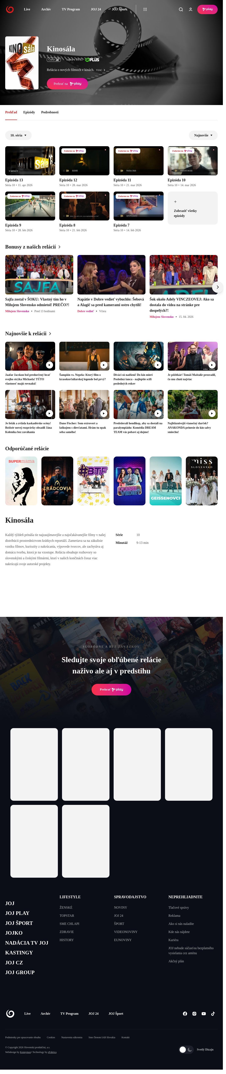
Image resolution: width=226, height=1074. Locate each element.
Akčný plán (176, 961)
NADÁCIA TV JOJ (26, 943)
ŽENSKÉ (66, 907)
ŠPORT (119, 924)
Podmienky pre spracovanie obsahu (23, 1037)
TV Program (71, 9)
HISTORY (67, 940)
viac (101, 70)
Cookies (51, 1037)
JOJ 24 (96, 9)
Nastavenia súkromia (71, 1037)
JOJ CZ (14, 962)
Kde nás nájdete (179, 932)
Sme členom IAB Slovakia (102, 1037)
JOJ (9, 903)
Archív (46, 9)
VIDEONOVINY (126, 932)
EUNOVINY (123, 940)
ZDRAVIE (67, 932)
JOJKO (13, 933)
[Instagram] (194, 1013)
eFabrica (52, 1052)
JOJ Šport (119, 9)
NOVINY (120, 907)
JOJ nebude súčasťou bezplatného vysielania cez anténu (191, 950)
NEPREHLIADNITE (186, 897)
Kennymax (25, 1052)
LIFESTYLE (70, 897)
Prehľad (11, 112)
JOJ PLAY (17, 913)
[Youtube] (203, 1013)
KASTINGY (19, 952)
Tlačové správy (179, 907)
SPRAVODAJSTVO (130, 897)
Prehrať (111, 689)
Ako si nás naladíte (181, 924)
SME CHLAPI (69, 924)
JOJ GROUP (20, 972)
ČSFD (53, 59)
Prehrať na (67, 83)
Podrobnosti (49, 112)
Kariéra (174, 940)
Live (27, 9)
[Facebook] (185, 1013)
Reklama (174, 915)
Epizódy (29, 112)
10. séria (18, 135)
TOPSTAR (67, 915)
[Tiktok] (213, 1013)
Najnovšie (203, 135)
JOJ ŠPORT (19, 923)
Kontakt (126, 1037)
